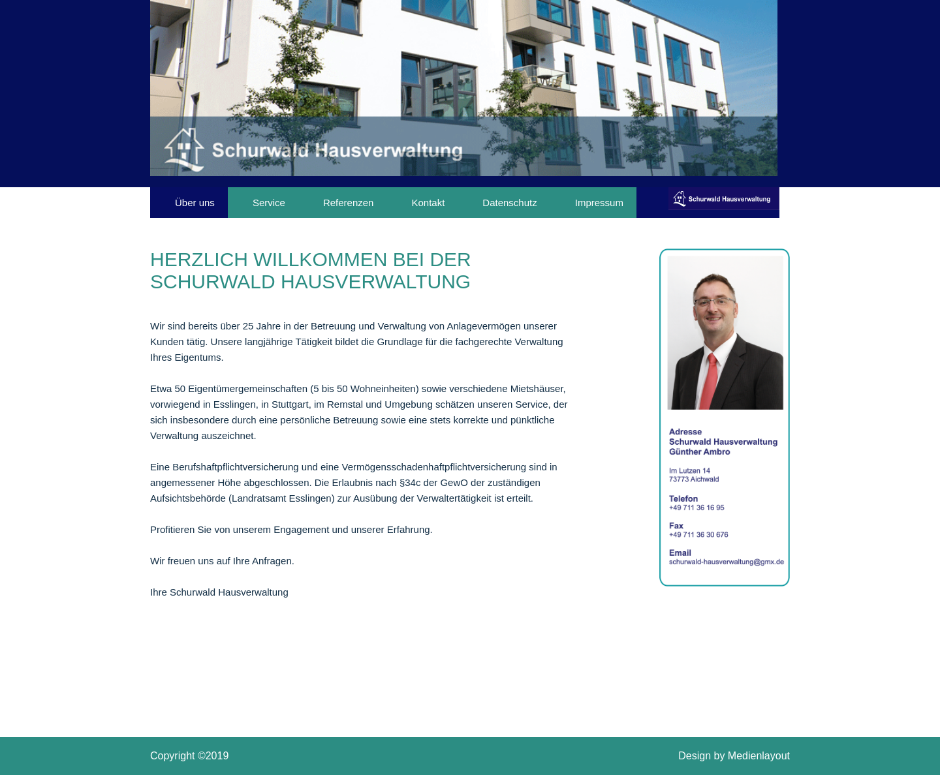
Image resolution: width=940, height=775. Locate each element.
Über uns (195, 202)
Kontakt (428, 202)
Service (269, 202)
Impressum (599, 202)
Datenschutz (509, 202)
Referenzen (348, 202)
